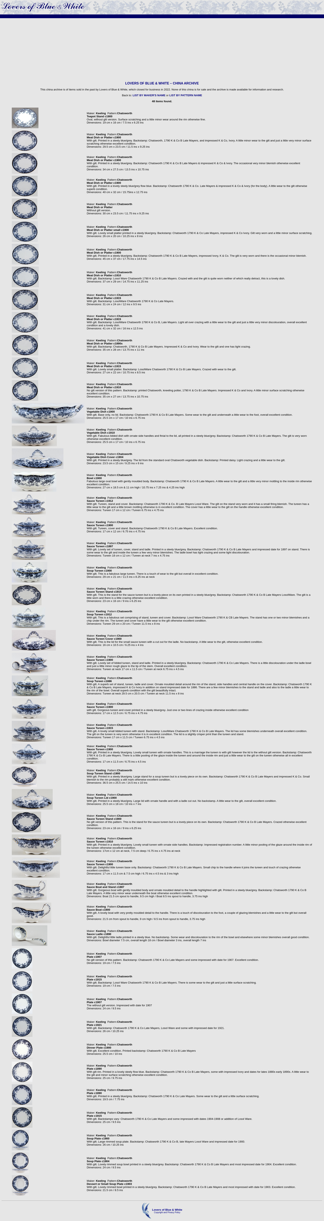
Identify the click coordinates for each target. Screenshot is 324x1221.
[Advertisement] (162, 50)
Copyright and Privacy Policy (167, 1212)
